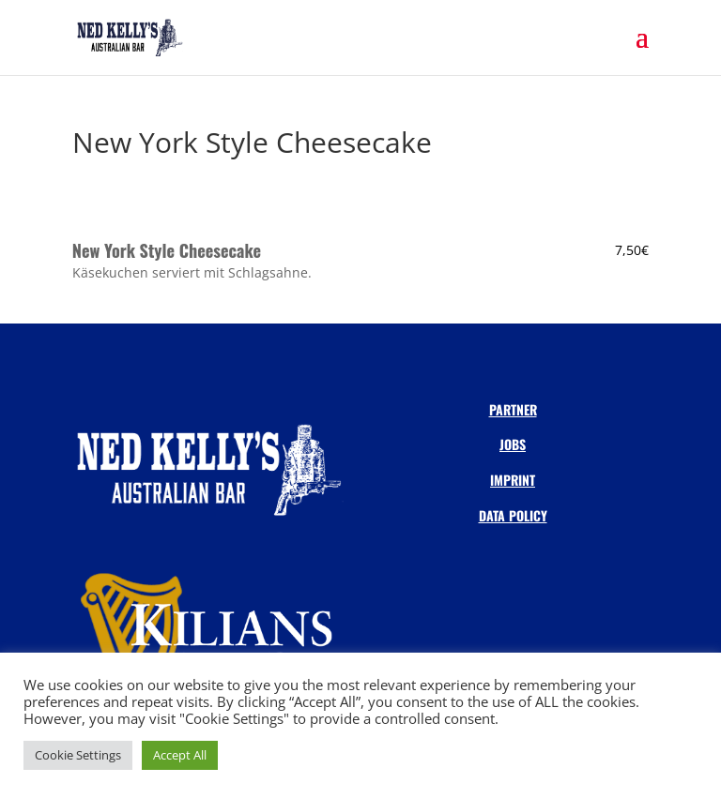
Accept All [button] (180, 754)
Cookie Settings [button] (78, 754)
